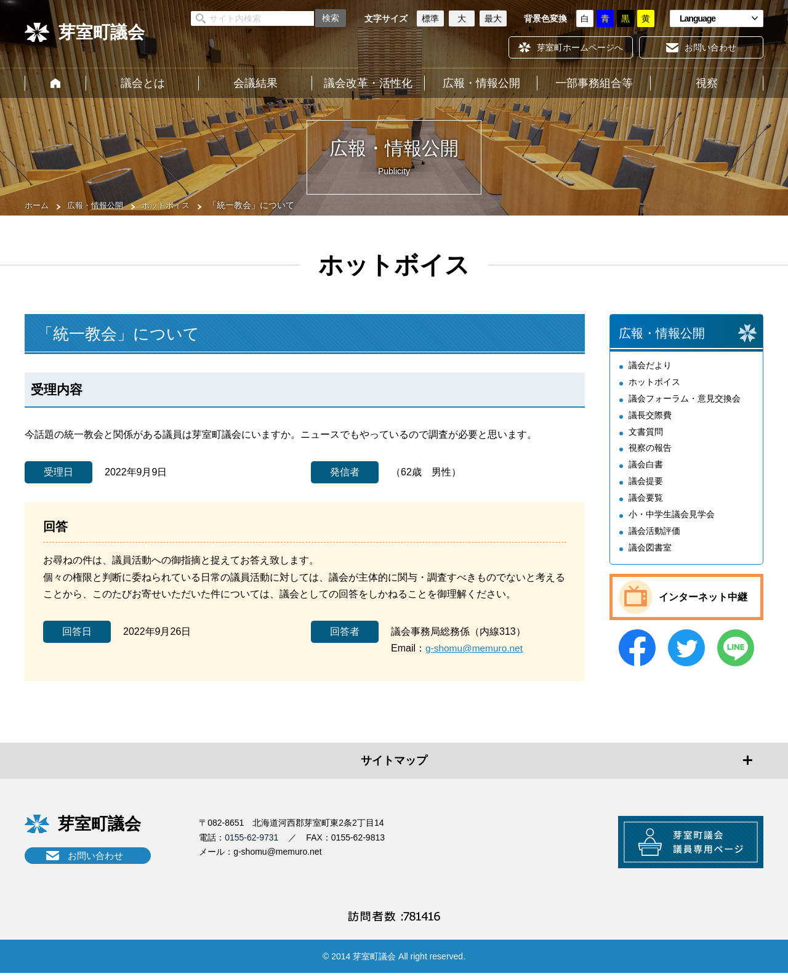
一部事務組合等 (594, 83)
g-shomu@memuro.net (475, 648)
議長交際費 (650, 417)
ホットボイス (173, 205)
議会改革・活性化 (368, 83)
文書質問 (646, 433)
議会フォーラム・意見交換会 (685, 401)
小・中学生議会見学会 (672, 515)
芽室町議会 (101, 32)
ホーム (55, 83)
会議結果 (255, 83)
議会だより (650, 368)
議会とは (143, 83)
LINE (735, 648)
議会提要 (646, 483)
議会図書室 (650, 548)
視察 (707, 83)
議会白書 (646, 466)
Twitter (686, 648)
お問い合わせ (95, 855)
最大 (493, 18)
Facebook (637, 648)
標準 (430, 18)
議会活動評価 (654, 531)
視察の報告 (650, 450)
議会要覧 (646, 499)
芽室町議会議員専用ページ (686, 843)
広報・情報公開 (481, 83)
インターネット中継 (703, 597)
